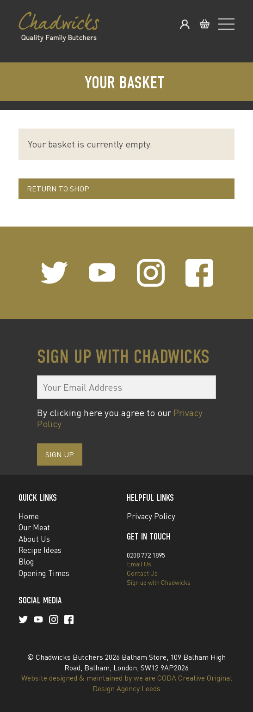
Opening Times (44, 573)
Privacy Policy (151, 516)
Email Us (139, 564)
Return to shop (58, 188)
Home (29, 516)
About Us (34, 539)
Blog (26, 561)
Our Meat (34, 527)
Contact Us (142, 573)
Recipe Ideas (40, 550)
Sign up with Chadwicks (159, 582)
